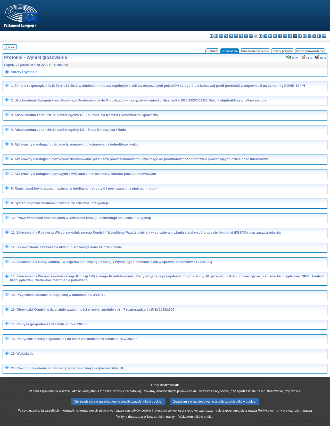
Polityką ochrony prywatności (279, 417)
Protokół (212, 51)
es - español (216, 36)
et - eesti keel (236, 36)
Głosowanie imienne (255, 51)
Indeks (11, 47)
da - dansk (226, 36)
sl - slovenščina (314, 36)
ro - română (305, 36)
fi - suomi (319, 36)
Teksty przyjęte (282, 51)
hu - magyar (280, 36)
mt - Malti (285, 36)
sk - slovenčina (309, 36)
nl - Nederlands (290, 36)
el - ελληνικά (241, 36)
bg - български (211, 36)
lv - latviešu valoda (270, 36)
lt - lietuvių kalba (275, 36)
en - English (246, 36)
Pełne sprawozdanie (310, 51)
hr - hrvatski (260, 36)
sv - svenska (324, 36)
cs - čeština (221, 36)
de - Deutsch (231, 36)
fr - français (251, 36)
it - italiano (265, 36)
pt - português (300, 36)
